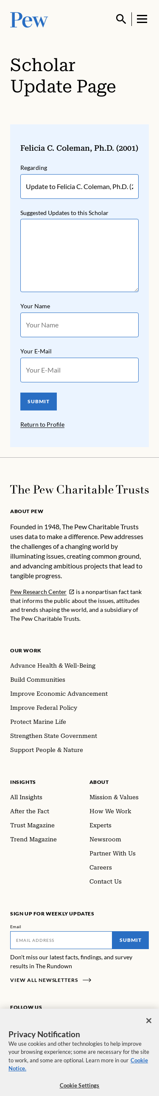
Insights (23, 782)
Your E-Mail (36, 351)
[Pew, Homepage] (29, 19)
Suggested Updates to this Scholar (64, 212)
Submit (131, 940)
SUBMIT (39, 402)
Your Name (35, 306)
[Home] (79, 489)
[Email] (61, 940)
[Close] (148, 1025)
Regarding (33, 167)
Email (16, 926)
